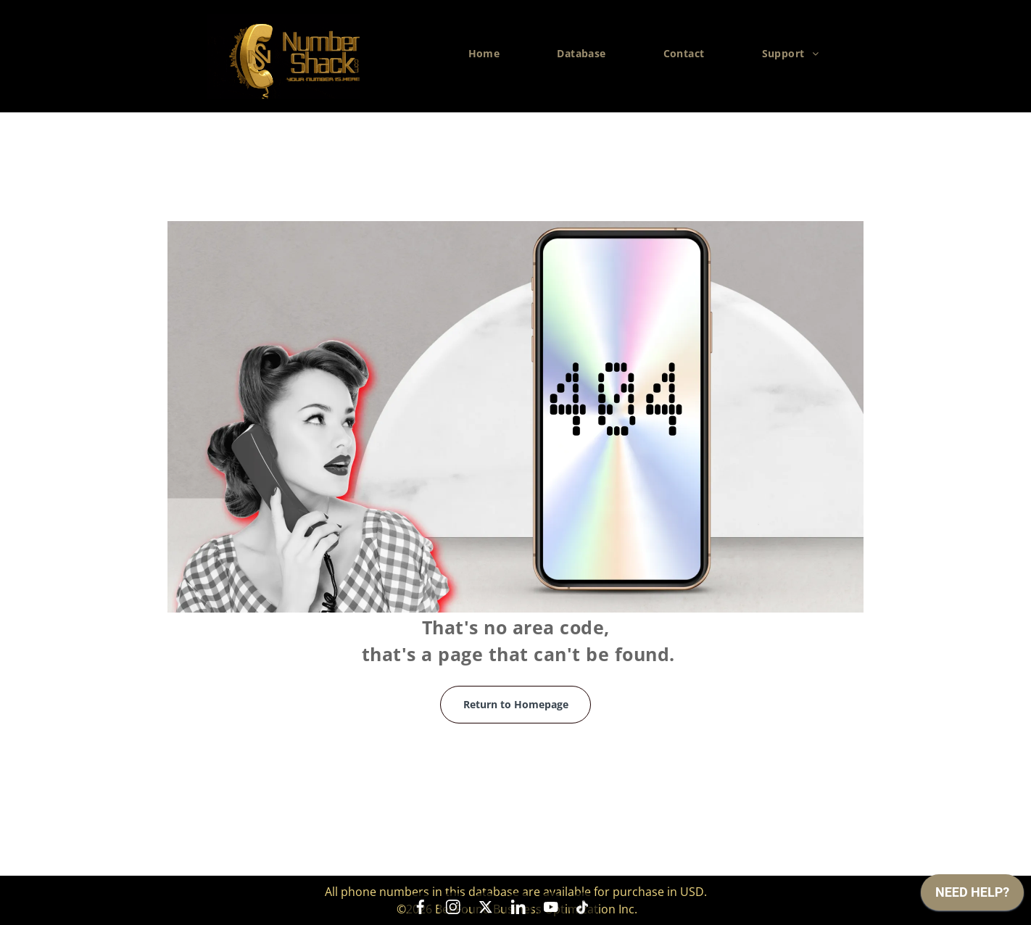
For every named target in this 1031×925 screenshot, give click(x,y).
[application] (972, 896)
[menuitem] (489, 53)
